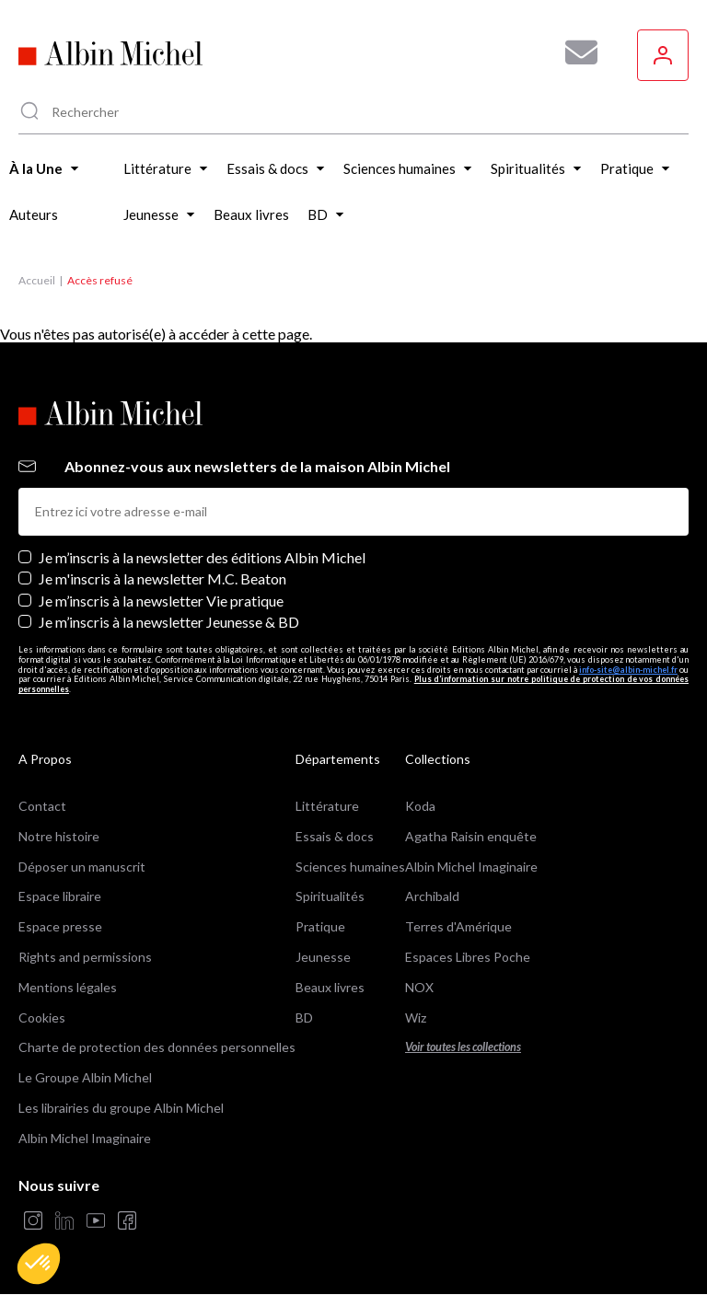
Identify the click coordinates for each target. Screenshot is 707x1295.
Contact (42, 806)
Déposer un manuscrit (81, 866)
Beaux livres (330, 987)
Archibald (432, 896)
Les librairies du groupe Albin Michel (121, 1108)
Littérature (327, 806)
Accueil (36, 280)
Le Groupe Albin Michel (85, 1077)
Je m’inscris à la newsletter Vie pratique (161, 600)
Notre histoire (58, 836)
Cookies (41, 1017)
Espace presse (60, 926)
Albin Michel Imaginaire (84, 1138)
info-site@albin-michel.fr (628, 670)
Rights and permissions (85, 957)
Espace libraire (59, 896)
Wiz (415, 1017)
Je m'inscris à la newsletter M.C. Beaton (162, 578)
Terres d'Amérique (458, 926)
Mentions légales (67, 987)
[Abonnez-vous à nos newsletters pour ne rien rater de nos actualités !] (574, 52)
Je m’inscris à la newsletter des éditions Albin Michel (202, 557)
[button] (39, 1264)
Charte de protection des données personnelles (157, 1047)
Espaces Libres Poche (467, 957)
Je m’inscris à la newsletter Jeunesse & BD (169, 621)
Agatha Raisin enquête (471, 836)
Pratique (320, 926)
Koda (420, 806)
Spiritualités (330, 896)
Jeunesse (323, 957)
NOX (419, 987)
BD (304, 1017)
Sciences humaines (350, 866)
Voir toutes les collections (463, 1047)
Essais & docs (335, 836)
